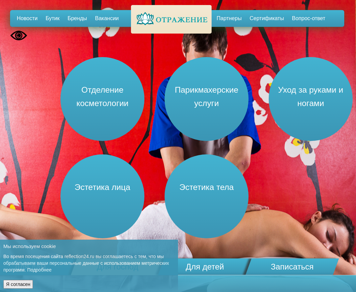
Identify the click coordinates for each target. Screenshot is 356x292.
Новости (27, 18)
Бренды (77, 18)
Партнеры (229, 18)
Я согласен (18, 284)
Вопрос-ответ (308, 18)
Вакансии (107, 18)
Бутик (52, 18)
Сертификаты (267, 18)
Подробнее (39, 270)
